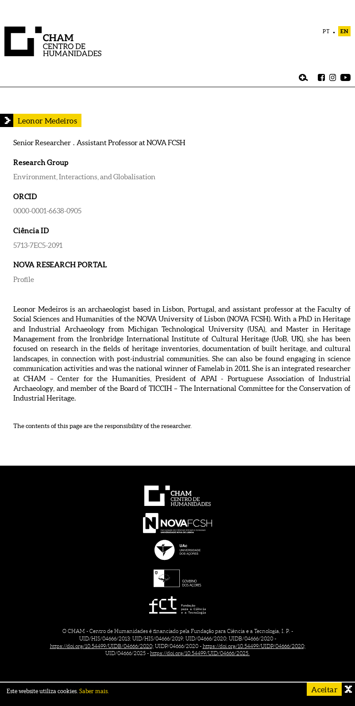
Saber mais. (94, 691)
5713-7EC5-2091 (37, 245)
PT (326, 31)
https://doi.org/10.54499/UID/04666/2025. (200, 653)
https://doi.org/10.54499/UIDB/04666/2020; (102, 646)
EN (344, 31)
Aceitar (324, 689)
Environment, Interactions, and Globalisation (84, 177)
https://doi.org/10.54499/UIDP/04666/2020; (254, 646)
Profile (23, 279)
